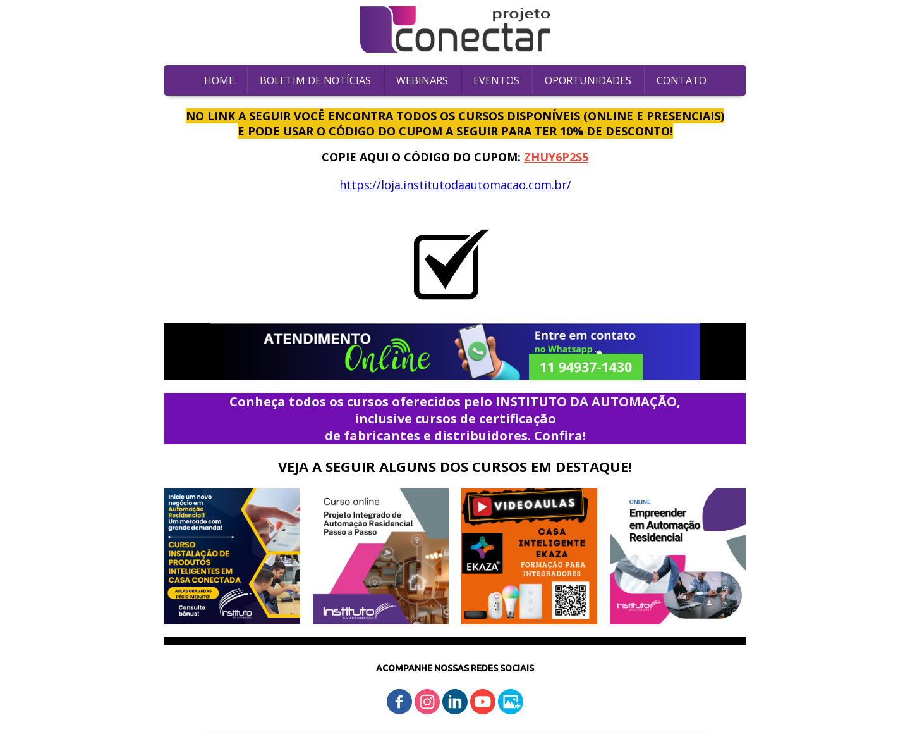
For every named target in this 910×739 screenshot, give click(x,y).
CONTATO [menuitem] (682, 80)
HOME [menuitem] (219, 80)
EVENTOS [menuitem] (496, 80)
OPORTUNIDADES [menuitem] (588, 80)
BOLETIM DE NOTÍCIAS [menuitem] (315, 80)
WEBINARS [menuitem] (422, 80)
